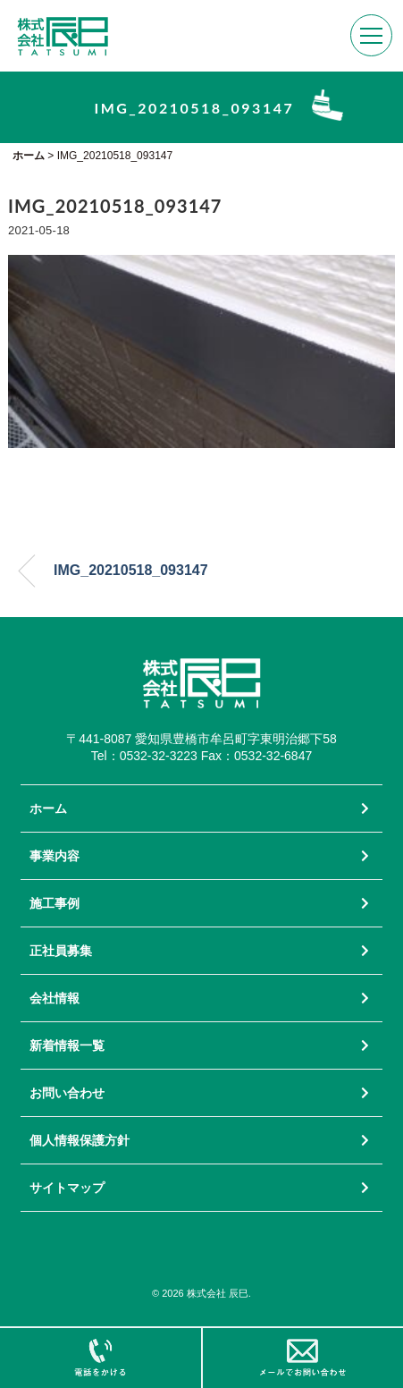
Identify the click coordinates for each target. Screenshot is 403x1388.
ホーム (48, 808)
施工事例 (54, 903)
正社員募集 (60, 951)
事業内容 (54, 856)
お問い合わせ (67, 1093)
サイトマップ (67, 1188)
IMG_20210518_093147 (131, 570)
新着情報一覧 (67, 1045)
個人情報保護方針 (79, 1140)
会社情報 (54, 998)
